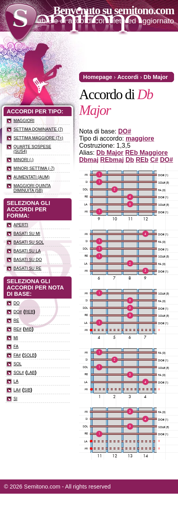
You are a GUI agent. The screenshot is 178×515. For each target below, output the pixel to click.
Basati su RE (27, 268)
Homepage (97, 77)
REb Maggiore (146, 152)
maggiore (140, 138)
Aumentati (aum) (31, 177)
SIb (27, 390)
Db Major (156, 77)
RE (16, 320)
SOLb (29, 355)
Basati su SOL (28, 242)
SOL (17, 364)
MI (15, 338)
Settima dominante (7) (38, 129)
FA (16, 346)
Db (129, 159)
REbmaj (112, 159)
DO (16, 303)
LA (16, 381)
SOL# (18, 372)
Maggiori (23, 120)
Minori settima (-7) (34, 168)
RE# (17, 329)
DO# (124, 131)
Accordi (127, 77)
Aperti (20, 225)
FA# (17, 355)
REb (142, 159)
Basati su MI (26, 233)
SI (15, 399)
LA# (17, 390)
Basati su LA (27, 251)
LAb (31, 372)
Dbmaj (88, 159)
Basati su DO (27, 260)
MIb (28, 329)
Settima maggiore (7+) (38, 138)
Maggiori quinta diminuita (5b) (32, 188)
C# (154, 159)
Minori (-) (23, 160)
